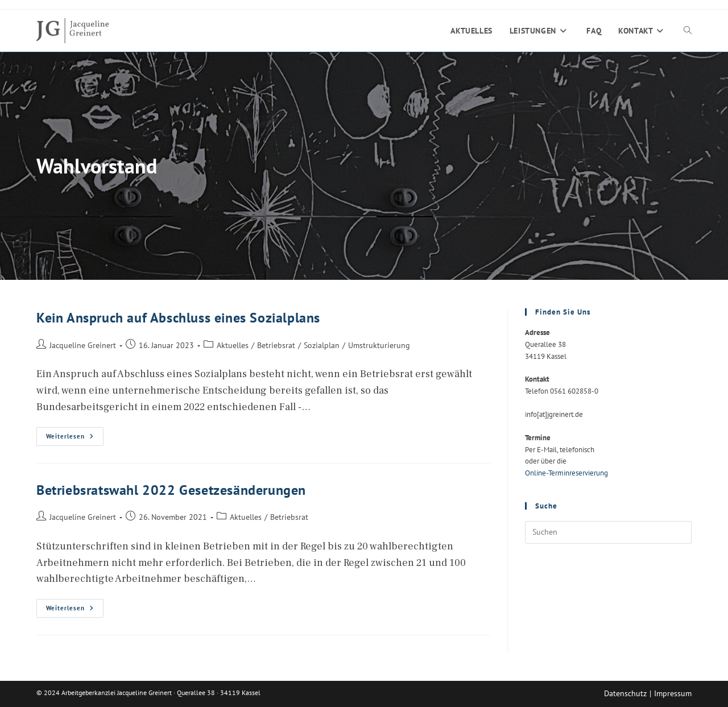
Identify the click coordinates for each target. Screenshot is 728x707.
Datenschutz (625, 693)
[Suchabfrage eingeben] (608, 532)
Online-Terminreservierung (566, 473)
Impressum (673, 693)
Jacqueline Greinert (82, 345)
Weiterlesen (75, 439)
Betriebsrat (276, 345)
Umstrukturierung (379, 345)
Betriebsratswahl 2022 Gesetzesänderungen (171, 490)
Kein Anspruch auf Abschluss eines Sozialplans (178, 317)
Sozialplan (322, 345)
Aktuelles (233, 345)
